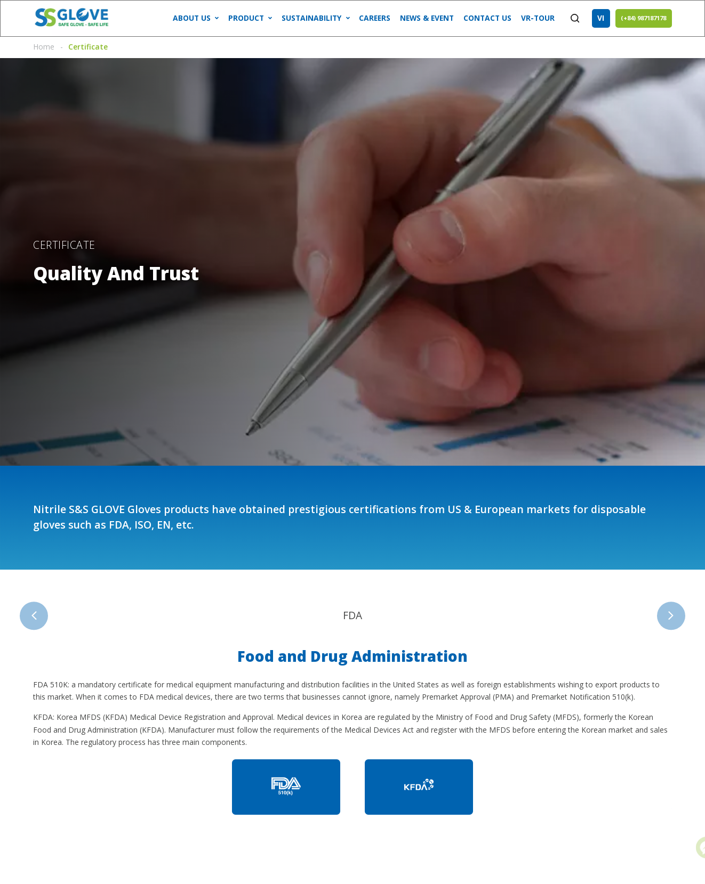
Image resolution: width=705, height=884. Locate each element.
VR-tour (538, 18)
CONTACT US (487, 18)
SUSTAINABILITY (311, 18)
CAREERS (374, 18)
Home (43, 47)
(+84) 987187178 (643, 18)
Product (246, 18)
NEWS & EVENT (427, 18)
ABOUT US (192, 18)
